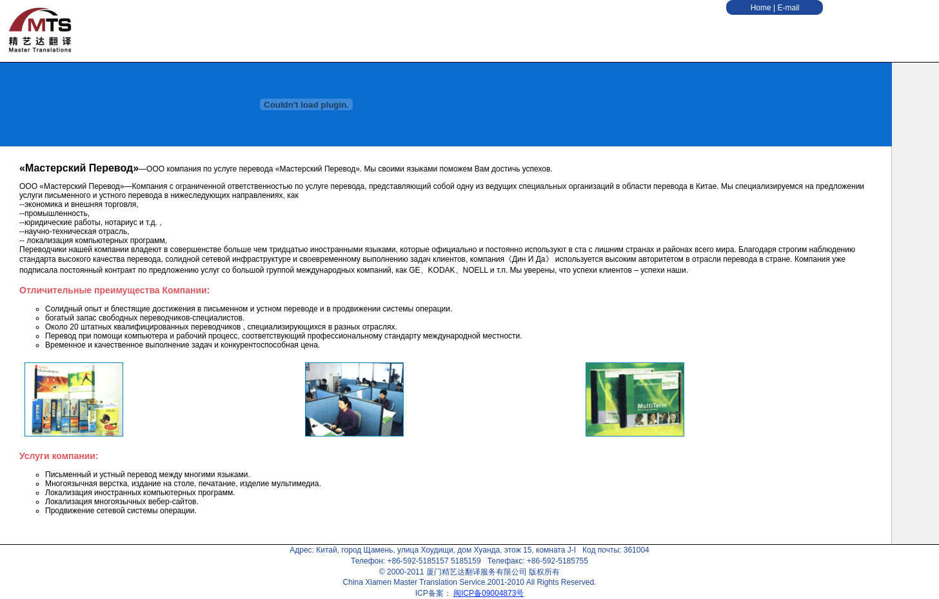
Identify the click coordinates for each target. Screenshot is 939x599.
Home (762, 7)
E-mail (788, 7)
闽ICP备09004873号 (488, 593)
